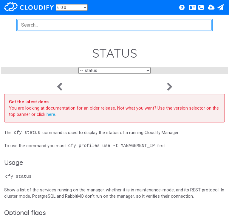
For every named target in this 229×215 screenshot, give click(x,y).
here (51, 114)
